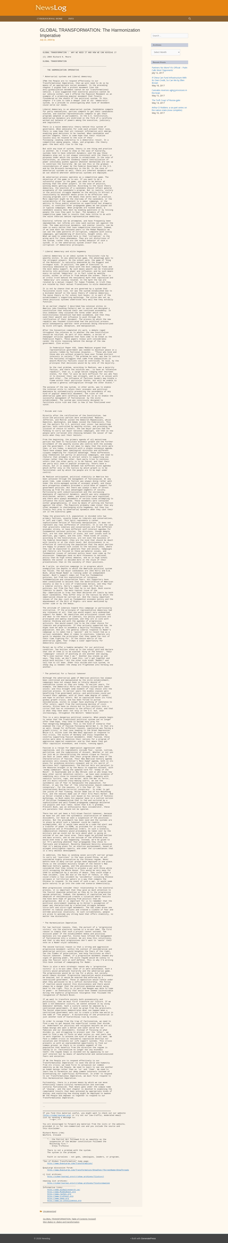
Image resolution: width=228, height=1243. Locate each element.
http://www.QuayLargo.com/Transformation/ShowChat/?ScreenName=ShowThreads (88, 1170)
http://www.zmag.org (58, 1198)
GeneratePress (148, 1238)
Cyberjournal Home (50, 18)
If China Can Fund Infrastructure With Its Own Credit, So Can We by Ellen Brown (169, 80)
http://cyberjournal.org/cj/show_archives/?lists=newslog (78, 1183)
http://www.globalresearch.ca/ (63, 1190)
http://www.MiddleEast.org (61, 1192)
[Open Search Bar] (189, 19)
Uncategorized (49, 1211)
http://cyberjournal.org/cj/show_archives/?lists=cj (75, 1176)
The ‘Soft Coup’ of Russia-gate (166, 100)
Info (71, 18)
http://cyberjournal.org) (57, 1115)
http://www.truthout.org (60, 1196)
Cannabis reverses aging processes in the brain (169, 91)
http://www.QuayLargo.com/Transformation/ (70, 1163)
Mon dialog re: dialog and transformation (61, 1222)
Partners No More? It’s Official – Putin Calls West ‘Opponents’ (169, 69)
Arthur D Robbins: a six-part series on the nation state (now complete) (169, 109)
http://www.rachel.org (59, 1194)
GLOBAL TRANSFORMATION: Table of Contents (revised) (69, 1219)
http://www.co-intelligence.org (64, 1201)
